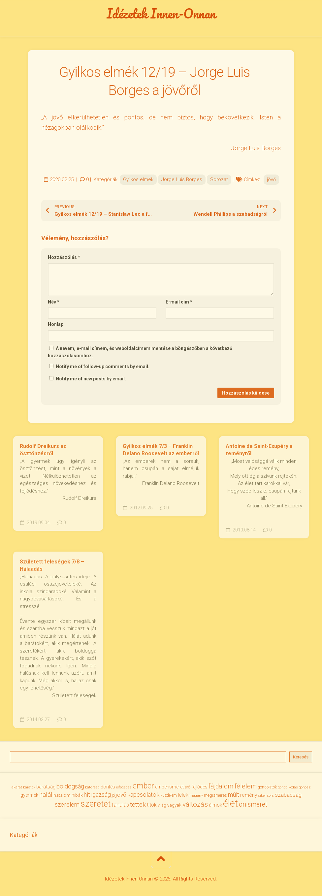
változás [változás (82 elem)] (195, 804)
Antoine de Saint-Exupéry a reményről (259, 450)
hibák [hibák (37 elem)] (77, 795)
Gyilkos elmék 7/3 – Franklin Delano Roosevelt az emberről (161, 450)
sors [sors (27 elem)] (270, 795)
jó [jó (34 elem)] (113, 795)
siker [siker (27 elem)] (262, 795)
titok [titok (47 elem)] (152, 805)
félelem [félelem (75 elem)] (245, 786)
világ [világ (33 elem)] (162, 805)
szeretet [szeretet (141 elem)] (95, 804)
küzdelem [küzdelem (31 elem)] (168, 795)
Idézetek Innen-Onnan (161, 13)
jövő (271, 179)
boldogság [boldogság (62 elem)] (70, 786)
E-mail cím (179, 301)
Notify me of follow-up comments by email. (102, 366)
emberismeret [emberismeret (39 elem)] (169, 786)
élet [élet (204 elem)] (230, 803)
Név (53, 301)
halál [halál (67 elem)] (45, 794)
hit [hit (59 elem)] (87, 794)
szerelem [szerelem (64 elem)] (67, 804)
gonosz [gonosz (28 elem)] (304, 787)
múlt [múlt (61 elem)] (233, 794)
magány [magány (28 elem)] (196, 795)
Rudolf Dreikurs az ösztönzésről (43, 450)
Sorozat (219, 179)
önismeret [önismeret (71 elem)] (253, 804)
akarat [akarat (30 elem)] (17, 787)
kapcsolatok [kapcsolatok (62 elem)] (143, 794)
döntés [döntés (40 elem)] (108, 786)
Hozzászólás (64, 257)
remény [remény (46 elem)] (248, 795)
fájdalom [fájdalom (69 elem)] (221, 786)
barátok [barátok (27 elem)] (29, 787)
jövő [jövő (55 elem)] (121, 794)
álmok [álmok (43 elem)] (215, 805)
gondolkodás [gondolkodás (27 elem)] (288, 787)
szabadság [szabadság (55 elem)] (288, 794)
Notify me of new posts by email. (91, 378)
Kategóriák (24, 834)
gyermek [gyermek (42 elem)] (29, 795)
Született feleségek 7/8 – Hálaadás (52, 565)
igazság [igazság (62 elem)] (101, 794)
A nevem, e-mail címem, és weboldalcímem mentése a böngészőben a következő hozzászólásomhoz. (140, 352)
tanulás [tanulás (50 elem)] (120, 805)
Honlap (55, 324)
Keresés (300, 756)
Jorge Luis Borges (181, 179)
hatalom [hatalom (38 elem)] (62, 795)
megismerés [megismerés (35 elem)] (215, 795)
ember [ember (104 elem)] (143, 786)
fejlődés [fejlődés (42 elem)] (199, 787)
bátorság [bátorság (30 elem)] (92, 787)
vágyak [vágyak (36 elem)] (174, 805)
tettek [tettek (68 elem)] (138, 804)
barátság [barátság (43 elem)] (45, 787)
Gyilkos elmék (138, 179)
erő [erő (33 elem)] (187, 786)
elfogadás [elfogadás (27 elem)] (124, 787)
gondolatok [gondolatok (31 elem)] (267, 787)
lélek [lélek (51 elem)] (183, 795)
